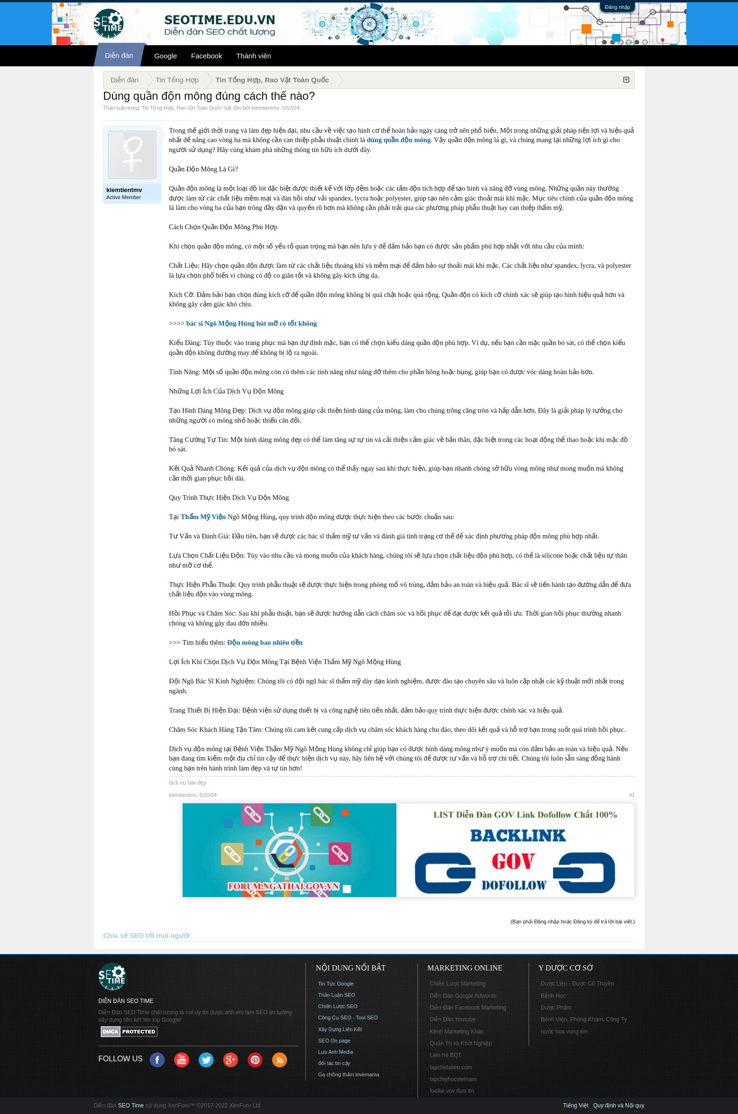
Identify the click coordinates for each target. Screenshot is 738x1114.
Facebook (206, 56)
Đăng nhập (617, 7)
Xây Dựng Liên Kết (340, 1029)
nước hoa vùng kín (564, 1031)
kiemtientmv (266, 108)
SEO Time (131, 1105)
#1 (632, 795)
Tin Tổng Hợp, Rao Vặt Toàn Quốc (182, 108)
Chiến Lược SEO (338, 1006)
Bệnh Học (553, 996)
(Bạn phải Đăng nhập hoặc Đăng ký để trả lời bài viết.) (573, 921)
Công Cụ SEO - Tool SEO (348, 1017)
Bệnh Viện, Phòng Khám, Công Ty (584, 1019)
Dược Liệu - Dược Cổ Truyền (577, 983)
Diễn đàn (119, 55)
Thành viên (253, 56)
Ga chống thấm (336, 1074)
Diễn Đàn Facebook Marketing (468, 1007)
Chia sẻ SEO (123, 935)
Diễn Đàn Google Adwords (463, 996)
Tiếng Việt (575, 1105)
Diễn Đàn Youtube (452, 1019)
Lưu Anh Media (335, 1052)
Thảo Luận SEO (336, 995)
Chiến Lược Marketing (458, 983)
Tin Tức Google (335, 983)
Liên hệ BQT (446, 1055)
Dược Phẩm (556, 1007)
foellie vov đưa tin (452, 1091)
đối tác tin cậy (334, 1063)
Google (165, 56)
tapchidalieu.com (451, 1067)
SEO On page (334, 1040)
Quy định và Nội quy (618, 1105)
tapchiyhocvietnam (453, 1079)
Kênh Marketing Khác (457, 1031)
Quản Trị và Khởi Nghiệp (461, 1043)
